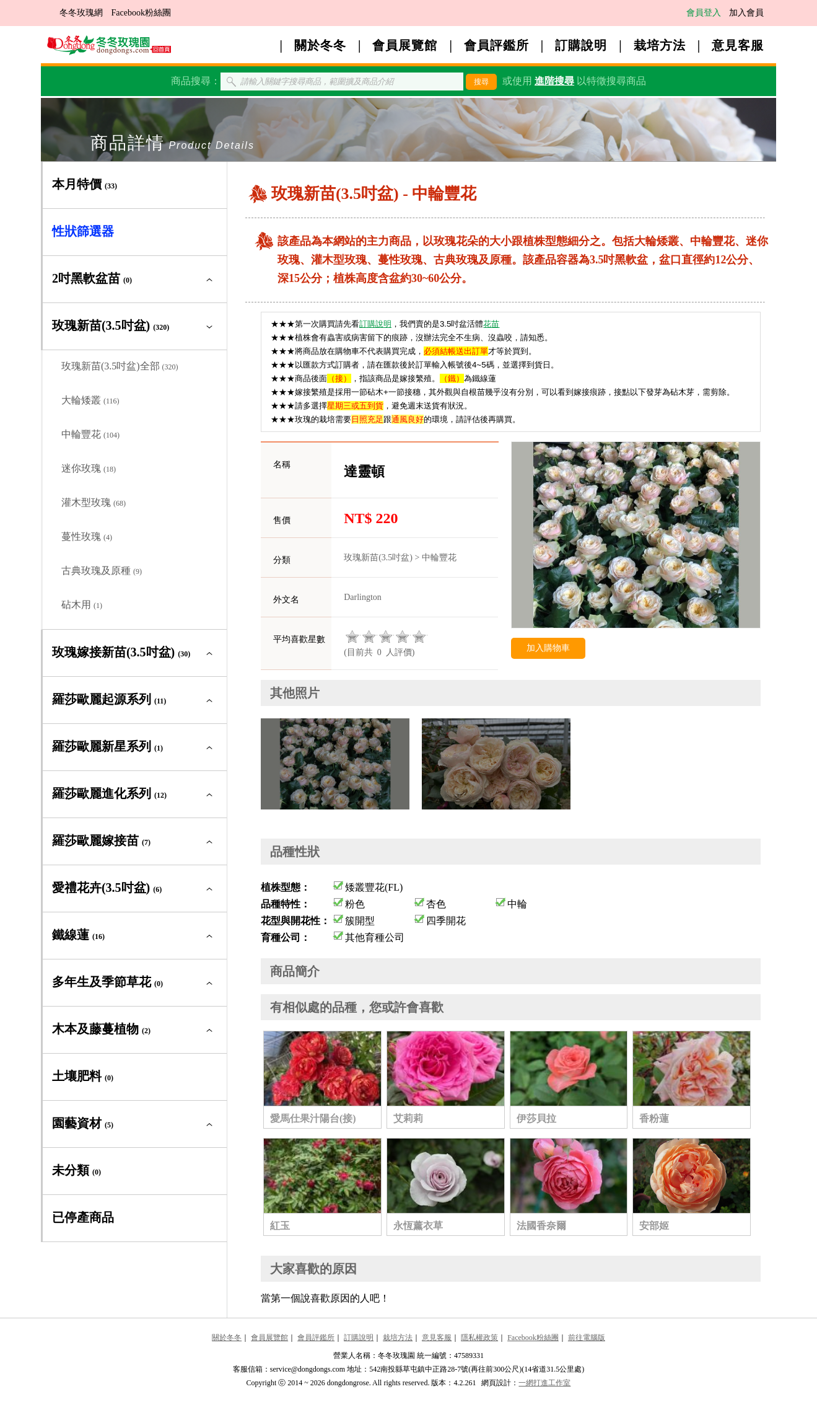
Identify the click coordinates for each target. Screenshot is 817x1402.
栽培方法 (660, 45)
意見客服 (738, 45)
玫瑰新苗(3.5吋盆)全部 (119, 366)
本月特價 (84, 184)
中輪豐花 (90, 434)
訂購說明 (581, 45)
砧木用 (81, 604)
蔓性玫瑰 (86, 536)
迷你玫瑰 (88, 468)
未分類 (76, 1170)
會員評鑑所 (496, 45)
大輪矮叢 (90, 400)
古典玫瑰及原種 (101, 570)
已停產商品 (83, 1217)
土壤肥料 (82, 1076)
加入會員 (746, 12)
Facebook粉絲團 (140, 12)
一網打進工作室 (544, 1382)
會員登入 (703, 12)
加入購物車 (548, 648)
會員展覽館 (404, 45)
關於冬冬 (320, 45)
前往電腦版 (586, 1337)
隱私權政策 (479, 1337)
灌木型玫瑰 (93, 502)
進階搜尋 (554, 81)
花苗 (491, 323)
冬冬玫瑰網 (81, 12)
